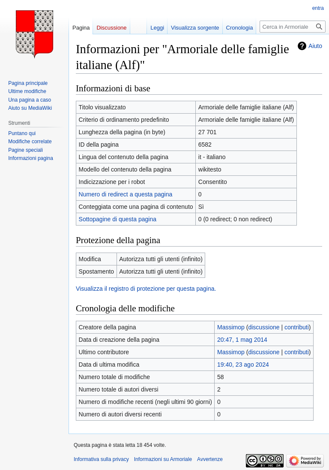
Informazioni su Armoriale (163, 459)
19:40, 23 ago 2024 (243, 364)
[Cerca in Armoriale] (293, 27)
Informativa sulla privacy (101, 459)
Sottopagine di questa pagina (117, 219)
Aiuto (315, 45)
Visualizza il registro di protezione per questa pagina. (146, 288)
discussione (263, 327)
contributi (296, 327)
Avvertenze (210, 459)
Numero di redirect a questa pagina (126, 194)
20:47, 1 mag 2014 (242, 339)
